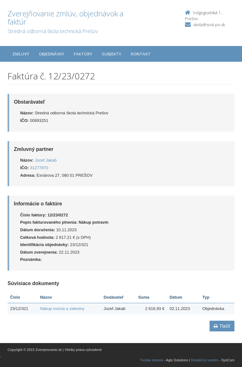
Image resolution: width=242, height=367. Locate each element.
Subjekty (111, 54)
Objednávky (51, 54)
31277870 (39, 167)
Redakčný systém (204, 360)
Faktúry (83, 54)
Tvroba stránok (151, 360)
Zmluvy (20, 54)
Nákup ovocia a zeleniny (62, 308)
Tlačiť (222, 326)
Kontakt (141, 54)
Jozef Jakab (45, 160)
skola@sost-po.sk (209, 24)
